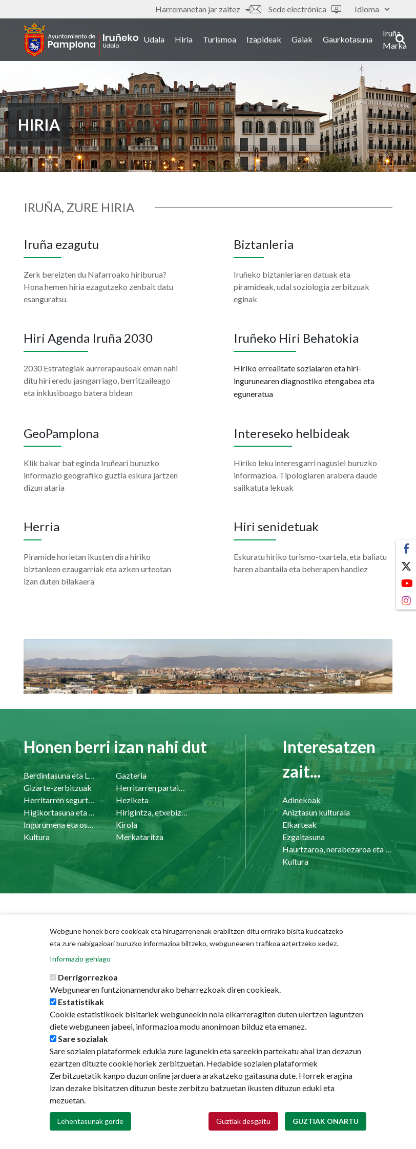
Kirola (126, 824)
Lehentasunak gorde (90, 1125)
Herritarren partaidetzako (152, 787)
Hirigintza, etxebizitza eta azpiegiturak (152, 812)
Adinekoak (301, 800)
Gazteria (131, 775)
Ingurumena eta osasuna (59, 824)
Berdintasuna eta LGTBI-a (59, 775)
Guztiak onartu (326, 1125)
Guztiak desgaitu (243, 1125)
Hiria (189, 40)
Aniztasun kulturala (316, 812)
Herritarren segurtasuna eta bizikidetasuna (59, 800)
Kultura (37, 837)
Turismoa (225, 40)
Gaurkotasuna (353, 40)
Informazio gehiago (80, 963)
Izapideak (269, 40)
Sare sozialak (83, 1043)
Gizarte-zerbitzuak (58, 787)
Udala (159, 40)
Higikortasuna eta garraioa (59, 812)
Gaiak (307, 40)
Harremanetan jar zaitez (208, 9)
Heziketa (132, 800)
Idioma (372, 9)
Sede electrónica (304, 9)
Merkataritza (139, 837)
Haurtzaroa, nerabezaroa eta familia (337, 849)
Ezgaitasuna (303, 837)
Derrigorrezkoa (88, 982)
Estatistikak (81, 1006)
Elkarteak (299, 824)
